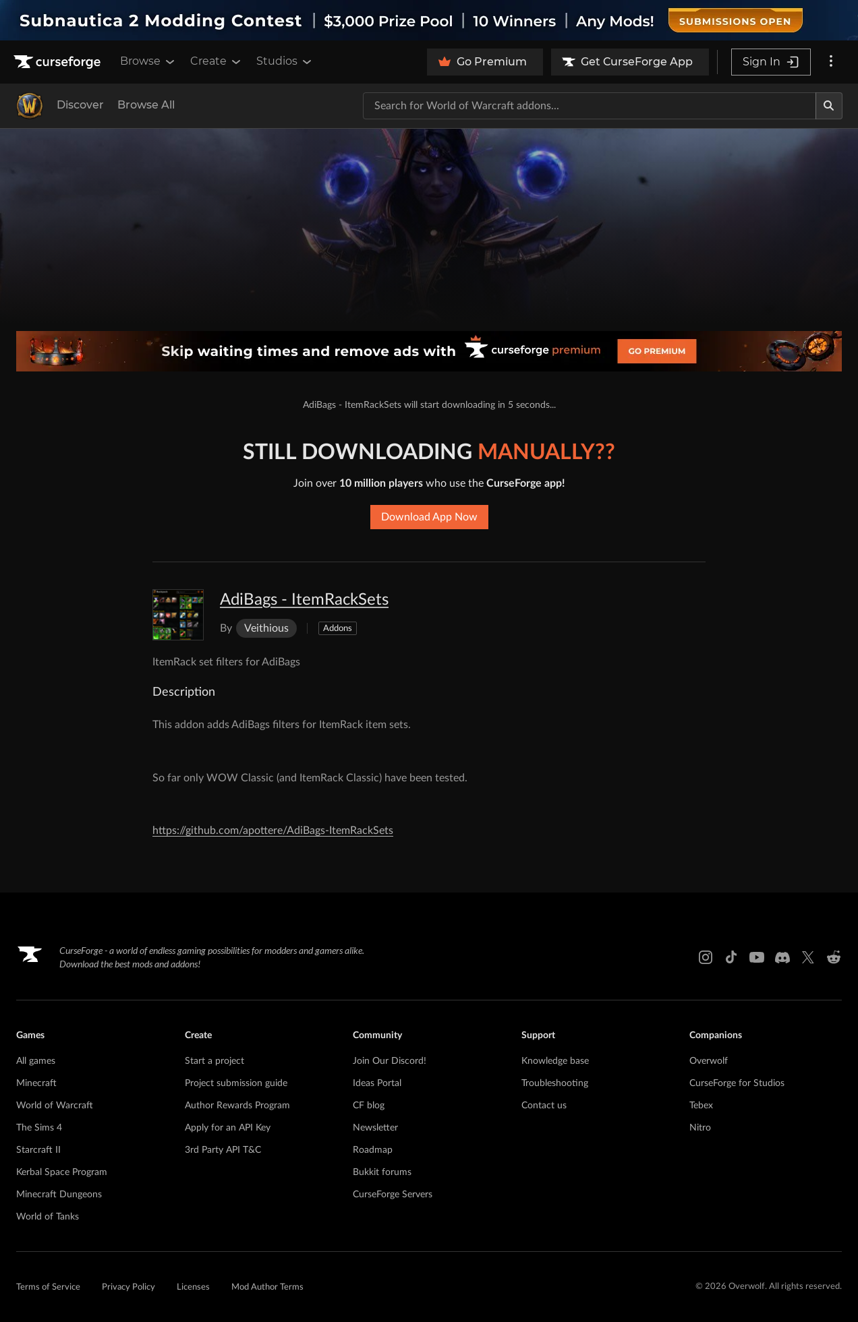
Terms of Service (48, 1287)
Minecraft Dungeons (59, 1194)
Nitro (700, 1128)
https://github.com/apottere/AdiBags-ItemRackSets (272, 830)
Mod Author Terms (267, 1287)
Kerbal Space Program (61, 1172)
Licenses (193, 1287)
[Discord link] (782, 957)
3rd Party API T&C (223, 1150)
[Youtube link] (757, 957)
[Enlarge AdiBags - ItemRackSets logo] (178, 614)
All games (35, 1061)
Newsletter (375, 1128)
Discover (80, 104)
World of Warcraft (54, 1105)
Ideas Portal (377, 1083)
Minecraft (36, 1083)
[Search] (829, 105)
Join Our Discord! (389, 1061)
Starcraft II (38, 1150)
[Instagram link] (705, 957)
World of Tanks (47, 1217)
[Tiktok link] (731, 957)
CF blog (368, 1105)
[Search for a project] (589, 106)
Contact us (544, 1105)
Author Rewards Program (237, 1105)
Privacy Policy (128, 1287)
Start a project (214, 1061)
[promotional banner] (429, 20)
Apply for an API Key (227, 1128)
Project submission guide (236, 1083)
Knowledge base (555, 1061)
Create (216, 61)
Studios (285, 61)
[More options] (831, 62)
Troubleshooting (554, 1083)
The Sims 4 (39, 1128)
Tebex (701, 1105)
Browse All (146, 104)
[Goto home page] (58, 62)
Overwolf (708, 1061)
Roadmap (373, 1150)
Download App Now (429, 517)
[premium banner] (429, 351)
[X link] (808, 957)
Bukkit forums (382, 1172)
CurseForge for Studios (736, 1083)
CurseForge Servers (392, 1194)
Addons (337, 628)
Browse (148, 61)
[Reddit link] (834, 957)
